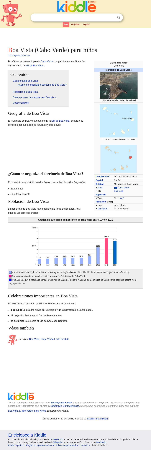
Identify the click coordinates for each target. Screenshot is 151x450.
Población (100, 202)
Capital (99, 180)
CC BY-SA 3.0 (56, 439)
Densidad (102, 208)
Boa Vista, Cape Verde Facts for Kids (49, 339)
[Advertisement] (75, 36)
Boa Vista (118, 191)
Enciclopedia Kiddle (61, 402)
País (99, 187)
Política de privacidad (66, 445)
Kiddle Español (15, 445)
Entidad (99, 184)
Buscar (118, 17)
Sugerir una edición (97, 418)
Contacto (84, 445)
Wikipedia (58, 442)
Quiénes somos (44, 445)
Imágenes (75, 24)
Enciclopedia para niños (19, 55)
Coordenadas (102, 176)
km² (122, 198)
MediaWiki (101, 442)
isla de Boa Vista (34, 65)
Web (66, 24)
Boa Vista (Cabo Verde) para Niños (27, 410)
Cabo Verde (124, 187)
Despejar (112, 17)
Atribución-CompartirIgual (65, 406)
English (86, 24)
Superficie (100, 194)
